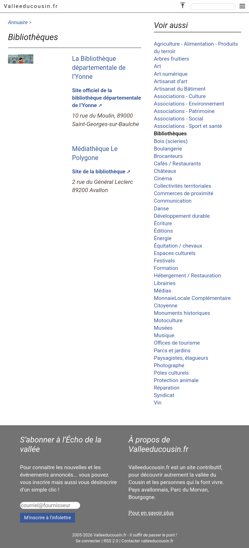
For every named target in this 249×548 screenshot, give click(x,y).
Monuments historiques (182, 313)
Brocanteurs (168, 156)
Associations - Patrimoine (184, 111)
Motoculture (168, 320)
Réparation (167, 388)
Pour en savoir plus (151, 513)
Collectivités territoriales (182, 186)
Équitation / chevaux (178, 246)
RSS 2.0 (110, 540)
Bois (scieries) (171, 141)
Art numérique (171, 74)
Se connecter (88, 540)
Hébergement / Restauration (187, 275)
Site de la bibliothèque (98, 171)
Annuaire (18, 22)
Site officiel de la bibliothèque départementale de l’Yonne (106, 97)
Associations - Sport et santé (188, 126)
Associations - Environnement (189, 104)
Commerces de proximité (183, 193)
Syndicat (164, 395)
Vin (158, 403)
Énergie (163, 238)
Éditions (163, 231)
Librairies (165, 283)
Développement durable (182, 216)
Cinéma (163, 178)
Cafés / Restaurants (177, 163)
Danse (161, 208)
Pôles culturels (171, 373)
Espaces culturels (175, 253)
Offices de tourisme (177, 343)
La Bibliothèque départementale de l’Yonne (99, 67)
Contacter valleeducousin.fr (147, 540)
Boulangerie (168, 149)
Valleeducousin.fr (31, 6)
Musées (163, 328)
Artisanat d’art (171, 81)
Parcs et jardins (172, 350)
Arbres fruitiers (171, 59)
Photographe (169, 365)
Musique (164, 335)
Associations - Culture (180, 96)
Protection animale (176, 380)
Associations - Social (178, 119)
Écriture (163, 223)
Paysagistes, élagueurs (181, 358)
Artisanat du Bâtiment (180, 89)
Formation (166, 268)
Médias (162, 291)
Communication (173, 201)
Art (157, 66)
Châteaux (165, 171)
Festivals (164, 261)
